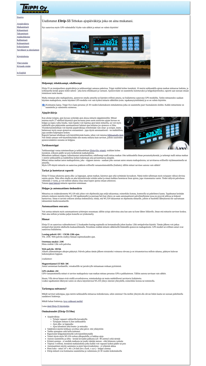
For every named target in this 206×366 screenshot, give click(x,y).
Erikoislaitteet (23, 46)
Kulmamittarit (23, 43)
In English (21, 73)
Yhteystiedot (22, 63)
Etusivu (20, 17)
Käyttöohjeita (23, 56)
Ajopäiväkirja (23, 24)
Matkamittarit (23, 27)
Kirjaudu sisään (24, 66)
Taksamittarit (22, 33)
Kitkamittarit (22, 30)
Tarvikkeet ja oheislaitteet (28, 50)
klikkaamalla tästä (115, 135)
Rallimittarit (22, 40)
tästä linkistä (54, 183)
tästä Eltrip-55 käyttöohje (58, 306)
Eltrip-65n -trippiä (98, 150)
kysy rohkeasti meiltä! (73, 301)
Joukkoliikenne (23, 37)
